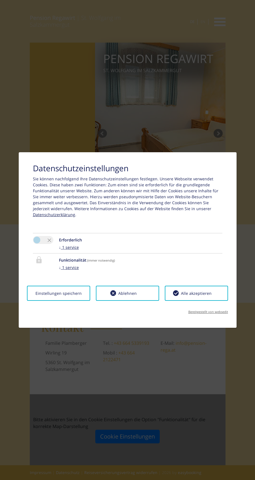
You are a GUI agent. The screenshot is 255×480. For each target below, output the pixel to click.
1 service (69, 247)
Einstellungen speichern (58, 293)
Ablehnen (127, 293)
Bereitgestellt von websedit (208, 312)
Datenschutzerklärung (54, 214)
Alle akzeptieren (196, 293)
